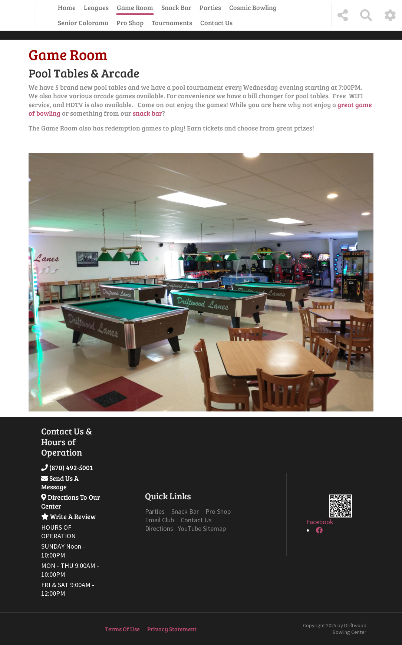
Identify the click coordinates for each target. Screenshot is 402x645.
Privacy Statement (172, 629)
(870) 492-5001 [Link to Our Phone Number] (71, 467)
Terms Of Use (122, 629)
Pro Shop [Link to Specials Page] (218, 511)
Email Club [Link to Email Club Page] (159, 520)
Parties (210, 7)
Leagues (96, 7)
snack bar (147, 113)
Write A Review (73, 516)
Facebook (320, 521)
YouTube (189, 528)
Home (67, 7)
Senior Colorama (83, 22)
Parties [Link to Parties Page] (155, 511)
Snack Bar (176, 7)
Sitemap (214, 528)
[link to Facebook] (319, 530)
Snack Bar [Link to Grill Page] (185, 511)
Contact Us (216, 22)
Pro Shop (130, 22)
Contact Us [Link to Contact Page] (196, 520)
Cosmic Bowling (253, 7)
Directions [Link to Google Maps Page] (160, 528)
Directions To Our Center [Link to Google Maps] (70, 501)
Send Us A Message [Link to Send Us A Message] (60, 482)
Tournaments (172, 22)
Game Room (135, 7)
